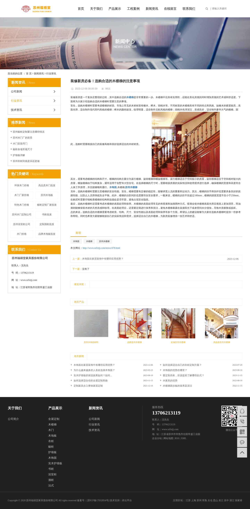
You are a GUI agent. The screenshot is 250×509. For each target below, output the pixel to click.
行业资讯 (51, 73)
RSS (177, 438)
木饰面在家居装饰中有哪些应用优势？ (102, 258)
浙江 (232, 500)
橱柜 (51, 446)
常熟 (204, 500)
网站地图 (168, 438)
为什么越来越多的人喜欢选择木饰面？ (94, 370)
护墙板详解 (19, 155)
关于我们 (96, 8)
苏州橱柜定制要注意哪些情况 (28, 132)
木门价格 (22, 234)
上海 (193, 500)
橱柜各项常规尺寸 (22, 149)
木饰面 (76, 241)
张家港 (238, 500)
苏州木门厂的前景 (22, 137)
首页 (81, 8)
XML (183, 438)
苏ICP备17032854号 (98, 500)
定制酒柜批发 (47, 224)
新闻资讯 (152, 8)
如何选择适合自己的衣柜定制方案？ (182, 365)
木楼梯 (89, 241)
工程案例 (133, 8)
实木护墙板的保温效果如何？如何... (92, 375)
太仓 (210, 500)
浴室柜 (52, 474)
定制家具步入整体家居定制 (88, 386)
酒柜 (51, 479)
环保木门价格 (21, 185)
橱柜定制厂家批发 (47, 205)
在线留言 (170, 8)
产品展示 (115, 8)
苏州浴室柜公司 (21, 224)
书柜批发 (47, 214)
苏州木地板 (47, 195)
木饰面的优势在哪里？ (174, 370)
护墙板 (52, 452)
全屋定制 (53, 418)
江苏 (188, 500)
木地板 (52, 435)
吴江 (221, 500)
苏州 (199, 500)
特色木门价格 (21, 205)
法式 (51, 485)
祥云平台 (127, 500)
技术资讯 (16, 109)
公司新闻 (16, 91)
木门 (51, 430)
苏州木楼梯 (104, 241)
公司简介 (13, 418)
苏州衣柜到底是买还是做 (26, 161)
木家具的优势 (170, 380)
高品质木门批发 (46, 185)
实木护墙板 (55, 463)
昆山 (215, 500)
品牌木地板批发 (46, 234)
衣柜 (51, 441)
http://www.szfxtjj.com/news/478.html (101, 248)
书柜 (51, 468)
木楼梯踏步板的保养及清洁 (177, 386)
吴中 (226, 500)
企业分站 (157, 438)
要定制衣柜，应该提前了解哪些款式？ (183, 375)
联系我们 (189, 8)
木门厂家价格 (21, 195)
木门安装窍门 (20, 143)
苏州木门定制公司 (21, 214)
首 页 (29, 73)
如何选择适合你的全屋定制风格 (90, 380)
